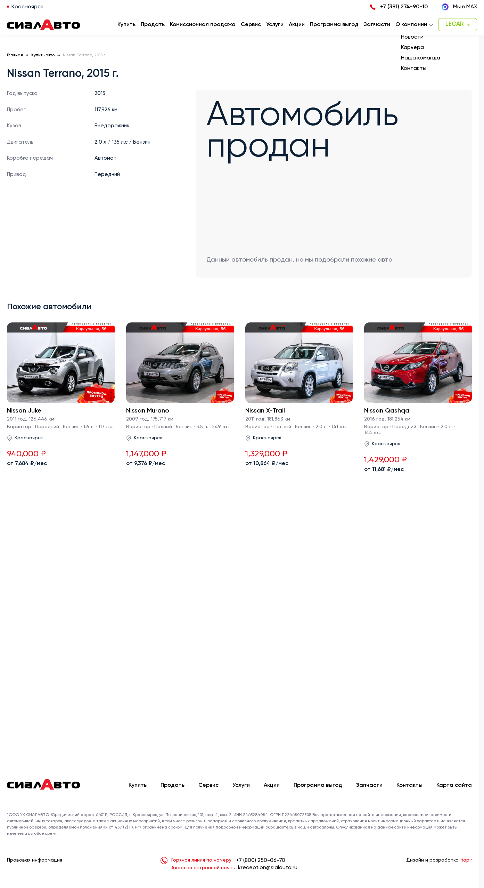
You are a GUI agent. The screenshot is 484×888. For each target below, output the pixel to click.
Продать (153, 24)
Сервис (208, 785)
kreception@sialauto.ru (267, 868)
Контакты (409, 785)
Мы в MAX (459, 6)
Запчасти (369, 785)
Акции (272, 785)
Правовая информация (34, 860)
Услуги (241, 785)
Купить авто (43, 55)
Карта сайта (454, 785)
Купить (138, 785)
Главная (15, 55)
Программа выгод (318, 785)
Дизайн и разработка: (439, 860)
